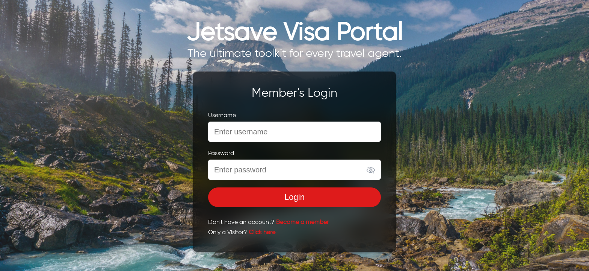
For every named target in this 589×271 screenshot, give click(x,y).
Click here (262, 233)
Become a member (302, 222)
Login (294, 197)
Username (222, 116)
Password (221, 154)
